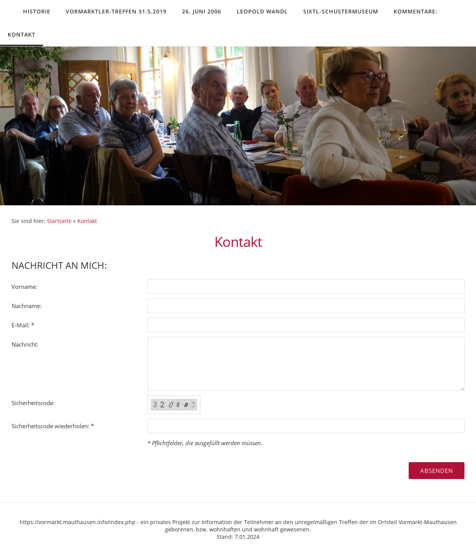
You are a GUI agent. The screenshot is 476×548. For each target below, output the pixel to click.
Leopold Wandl (262, 11)
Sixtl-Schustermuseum (340, 11)
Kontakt (21, 34)
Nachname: (27, 306)
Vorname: (24, 286)
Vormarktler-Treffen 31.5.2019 (116, 11)
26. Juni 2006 (201, 11)
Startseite (59, 221)
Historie (36, 11)
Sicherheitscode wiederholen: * (53, 426)
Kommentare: (416, 11)
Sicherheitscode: (33, 403)
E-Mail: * (23, 325)
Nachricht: (25, 344)
